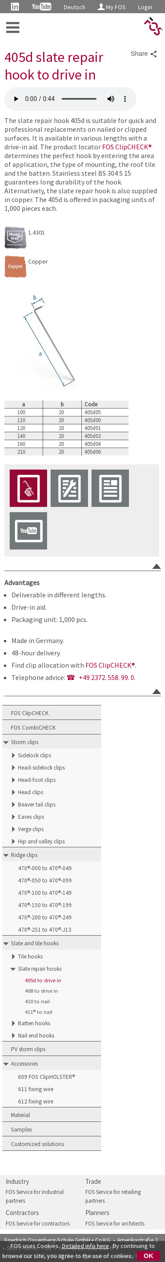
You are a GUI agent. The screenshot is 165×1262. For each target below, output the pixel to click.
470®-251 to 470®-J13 (44, 929)
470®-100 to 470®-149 (45, 893)
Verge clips (31, 829)
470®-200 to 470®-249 (45, 917)
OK (149, 1255)
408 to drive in (41, 990)
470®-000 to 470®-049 (45, 868)
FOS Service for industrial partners (35, 1196)
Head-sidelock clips (41, 767)
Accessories (24, 1063)
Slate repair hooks (40, 969)
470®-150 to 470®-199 (45, 905)
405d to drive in (43, 980)
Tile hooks (30, 956)
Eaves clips (31, 817)
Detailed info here (85, 1246)
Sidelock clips (34, 755)
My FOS (112, 7)
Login (145, 7)
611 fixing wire (35, 1089)
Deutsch (74, 7)
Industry (17, 1181)
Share (144, 54)
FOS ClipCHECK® (127, 146)
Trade (93, 1181)
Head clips (30, 792)
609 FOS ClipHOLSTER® (46, 1077)
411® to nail (38, 1012)
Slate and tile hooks (35, 943)
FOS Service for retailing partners (113, 1196)
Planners (97, 1212)
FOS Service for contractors (38, 1223)
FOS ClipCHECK (29, 713)
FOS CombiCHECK (33, 727)
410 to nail (37, 1001)
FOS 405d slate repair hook (70, 99)
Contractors (22, 1212)
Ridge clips (24, 855)
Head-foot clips (36, 780)
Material (20, 1115)
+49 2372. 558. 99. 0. (107, 677)
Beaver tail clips (36, 804)
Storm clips (24, 742)
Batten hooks (34, 1023)
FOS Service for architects (114, 1223)
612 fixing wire (35, 1101)
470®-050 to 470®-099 (45, 880)
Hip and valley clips (41, 841)
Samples (21, 1129)
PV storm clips (28, 1049)
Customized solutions (37, 1144)
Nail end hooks (36, 1035)
